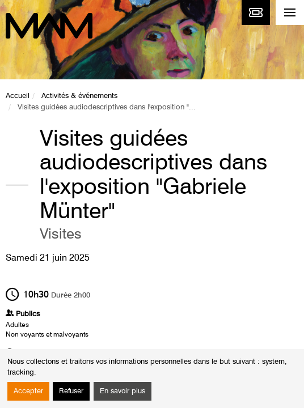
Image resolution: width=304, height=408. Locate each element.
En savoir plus (122, 391)
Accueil (17, 96)
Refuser (71, 391)
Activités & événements (79, 96)
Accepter (28, 391)
